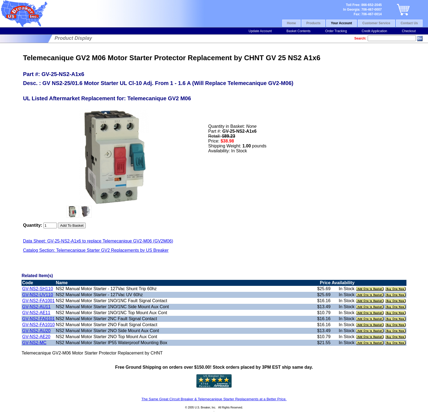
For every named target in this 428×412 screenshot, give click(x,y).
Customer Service (376, 23)
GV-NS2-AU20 (36, 330)
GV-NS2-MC (34, 342)
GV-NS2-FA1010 (38, 324)
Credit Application (374, 31)
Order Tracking (336, 31)
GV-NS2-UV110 (37, 294)
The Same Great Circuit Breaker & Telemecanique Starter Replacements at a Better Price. (214, 399)
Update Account (260, 31)
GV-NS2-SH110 (37, 288)
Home (291, 23)
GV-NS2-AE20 (36, 336)
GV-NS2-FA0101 (38, 318)
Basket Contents (298, 31)
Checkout (409, 31)
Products (313, 23)
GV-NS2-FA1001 (38, 300)
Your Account (341, 23)
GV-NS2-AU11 (36, 306)
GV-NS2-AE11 (36, 312)
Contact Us (409, 23)
